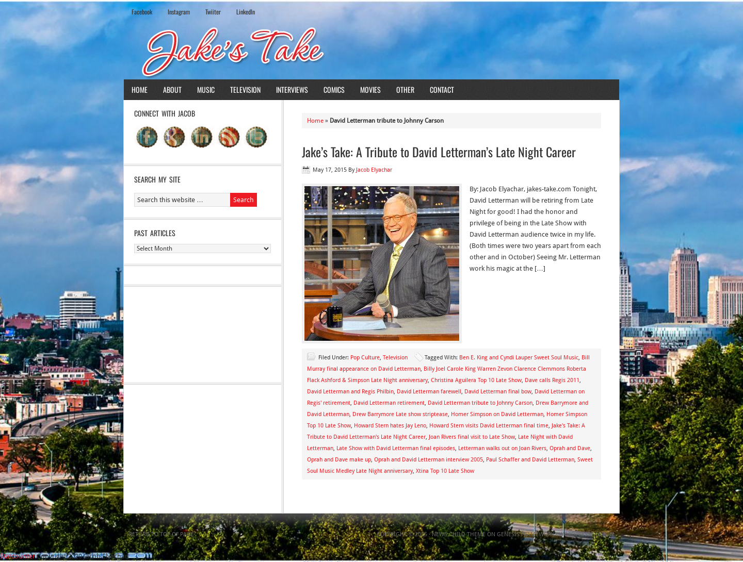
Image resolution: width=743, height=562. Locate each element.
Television (245, 89)
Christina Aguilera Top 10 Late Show (476, 380)
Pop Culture (365, 357)
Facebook (142, 11)
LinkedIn (245, 11)
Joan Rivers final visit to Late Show (472, 437)
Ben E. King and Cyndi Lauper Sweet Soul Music (518, 357)
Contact (442, 89)
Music (206, 89)
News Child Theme (459, 534)
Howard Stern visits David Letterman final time (488, 425)
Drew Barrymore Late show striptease (400, 414)
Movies (370, 89)
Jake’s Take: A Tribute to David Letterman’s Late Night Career (439, 151)
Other (405, 89)
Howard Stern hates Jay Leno (390, 425)
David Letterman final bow (497, 391)
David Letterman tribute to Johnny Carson (480, 403)
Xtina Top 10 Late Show (445, 471)
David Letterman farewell (429, 391)
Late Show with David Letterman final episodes (395, 448)
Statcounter (17, 556)
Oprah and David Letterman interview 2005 (428, 459)
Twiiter (213, 11)
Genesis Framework (525, 534)
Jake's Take (371, 51)
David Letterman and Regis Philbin (350, 391)
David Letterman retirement (389, 403)
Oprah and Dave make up (339, 459)
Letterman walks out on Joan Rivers (502, 448)
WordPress (575, 534)
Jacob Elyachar (374, 170)
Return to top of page (161, 534)
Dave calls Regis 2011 (552, 380)
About (172, 89)
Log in (604, 534)
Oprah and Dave (570, 448)
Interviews (292, 89)
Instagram (179, 11)
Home (140, 89)
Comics (334, 89)
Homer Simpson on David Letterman (497, 414)
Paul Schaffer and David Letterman (530, 459)
